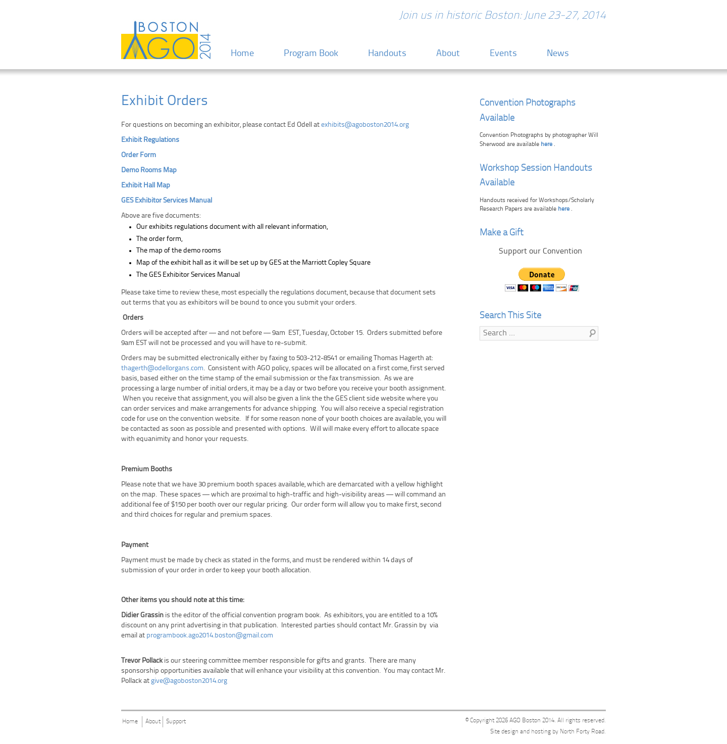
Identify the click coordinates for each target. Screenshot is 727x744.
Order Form (138, 155)
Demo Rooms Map (149, 170)
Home (242, 54)
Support (176, 722)
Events (503, 54)
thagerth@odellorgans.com (162, 368)
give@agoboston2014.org (189, 681)
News (558, 54)
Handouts (387, 54)
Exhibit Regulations (150, 140)
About (448, 54)
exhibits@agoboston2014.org (365, 125)
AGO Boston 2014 (531, 721)
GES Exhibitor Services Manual (167, 201)
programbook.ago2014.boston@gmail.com (209, 635)
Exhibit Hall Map (145, 185)
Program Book (311, 54)
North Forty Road (582, 732)
